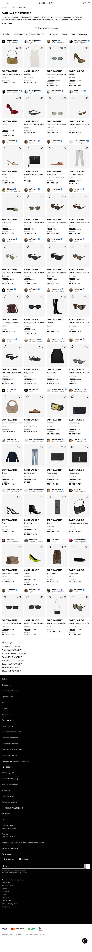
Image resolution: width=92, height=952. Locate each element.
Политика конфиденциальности (34, 934)
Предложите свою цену (12, 749)
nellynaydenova (80, 41)
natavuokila (79, 540)
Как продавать (8, 773)
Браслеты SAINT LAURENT (13, 660)
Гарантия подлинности (11, 732)
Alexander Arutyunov (9, 904)
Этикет (5, 708)
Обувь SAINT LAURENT (11, 671)
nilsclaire (33, 540)
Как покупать (7, 726)
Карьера (5, 714)
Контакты (6, 814)
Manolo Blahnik (7, 901)
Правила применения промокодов (17, 761)
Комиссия (6, 790)
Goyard (4, 888)
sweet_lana (56, 289)
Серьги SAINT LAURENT (12, 664)
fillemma (10, 189)
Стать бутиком (8, 796)
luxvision (55, 540)
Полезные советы (9, 755)
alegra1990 (11, 41)
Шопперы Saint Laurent (12, 647)
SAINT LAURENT (9, 71)
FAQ (3, 820)
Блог (4, 703)
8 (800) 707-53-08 (9, 828)
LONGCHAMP (6, 898)
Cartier (4, 894)
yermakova (11, 439)
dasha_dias (78, 389)
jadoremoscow (80, 141)
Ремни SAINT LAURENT (12, 657)
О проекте (6, 685)
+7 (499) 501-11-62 (9, 837)
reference (11, 141)
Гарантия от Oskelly (10, 691)
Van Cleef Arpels (7, 885)
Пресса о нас (7, 697)
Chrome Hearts (7, 882)
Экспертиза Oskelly (10, 779)
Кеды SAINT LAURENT (11, 667)
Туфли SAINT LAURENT (11, 650)
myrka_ (55, 41)
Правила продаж (7, 934)
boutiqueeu (34, 41)
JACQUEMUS (6, 891)
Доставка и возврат (10, 744)
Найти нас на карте (10, 848)
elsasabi (77, 490)
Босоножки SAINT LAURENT (14, 653)
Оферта (18, 934)
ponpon (10, 289)
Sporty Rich (6, 907)
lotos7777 (56, 590)
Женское (6, 7)
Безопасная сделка (10, 738)
